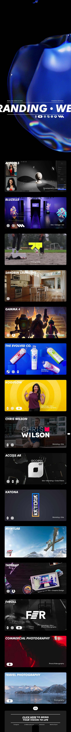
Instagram (16, 724)
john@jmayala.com (29, 724)
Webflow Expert (54, 724)
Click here (29, 717)
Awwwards (42, 724)
